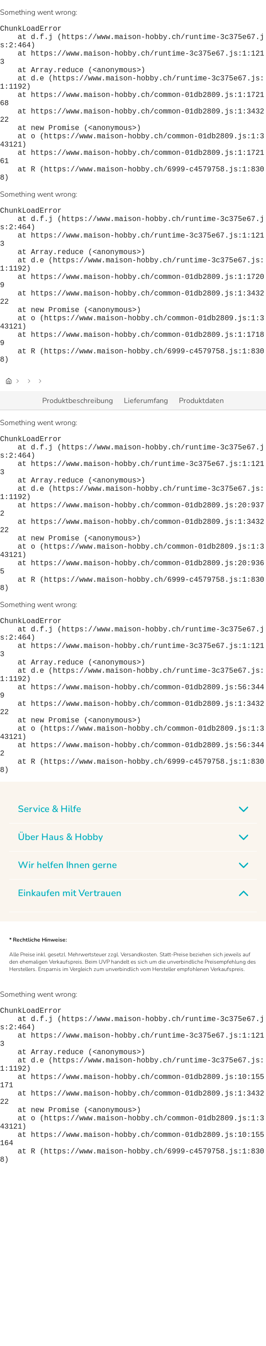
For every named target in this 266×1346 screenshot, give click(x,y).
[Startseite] (9, 451)
